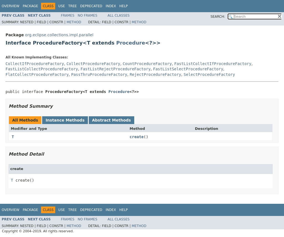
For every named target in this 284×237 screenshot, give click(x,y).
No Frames (87, 15)
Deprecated (91, 6)
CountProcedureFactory (147, 63)
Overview (10, 6)
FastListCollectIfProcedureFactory (212, 63)
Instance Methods (64, 120)
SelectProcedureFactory (209, 74)
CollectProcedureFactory (93, 63)
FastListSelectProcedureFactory (188, 69)
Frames (68, 15)
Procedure (130, 43)
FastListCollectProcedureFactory (42, 69)
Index (111, 6)
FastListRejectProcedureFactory (115, 69)
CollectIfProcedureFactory (35, 63)
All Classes (119, 15)
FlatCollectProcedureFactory (37, 74)
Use (61, 6)
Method (74, 22)
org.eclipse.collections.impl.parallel (59, 35)
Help (123, 6)
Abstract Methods (111, 120)
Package (30, 6)
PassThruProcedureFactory (99, 74)
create (137, 137)
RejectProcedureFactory (155, 74)
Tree (72, 6)
